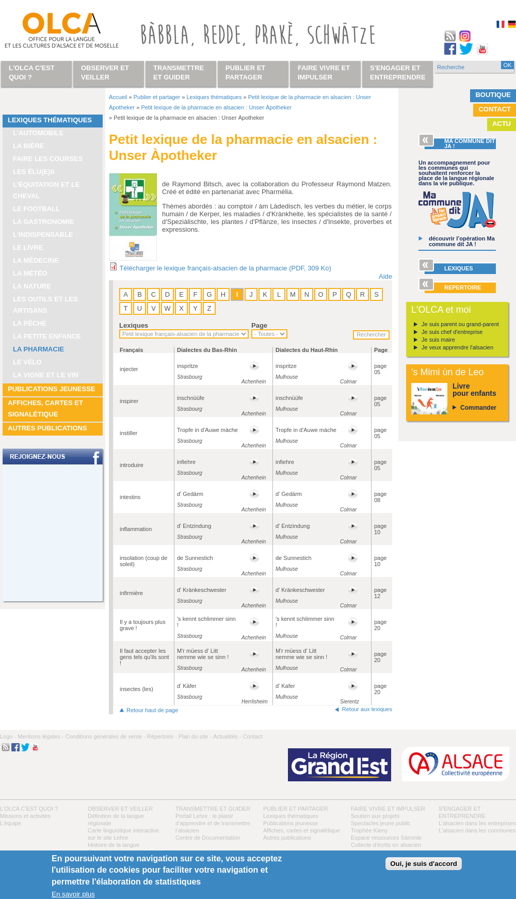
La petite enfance (47, 336)
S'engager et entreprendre (398, 72)
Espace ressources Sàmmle (386, 837)
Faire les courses (48, 159)
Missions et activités (25, 816)
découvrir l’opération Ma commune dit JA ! (462, 241)
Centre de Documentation (207, 837)
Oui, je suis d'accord (423, 864)
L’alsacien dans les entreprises (477, 823)
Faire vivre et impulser (388, 809)
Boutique (493, 95)
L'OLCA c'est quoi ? (29, 809)
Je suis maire (438, 339)
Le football (36, 209)
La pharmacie (38, 349)
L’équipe (10, 823)
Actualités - (227, 736)
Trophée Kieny (369, 830)
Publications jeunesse (51, 389)
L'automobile (38, 133)
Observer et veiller (120, 809)
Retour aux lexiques (367, 709)
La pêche (29, 323)
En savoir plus (73, 894)
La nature (32, 286)
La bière (28, 146)
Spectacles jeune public (381, 823)
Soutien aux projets (375, 816)
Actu (501, 123)
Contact (494, 109)
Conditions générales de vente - (105, 736)
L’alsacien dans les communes (477, 830)
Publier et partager (157, 97)
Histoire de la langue (113, 845)
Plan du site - (195, 736)
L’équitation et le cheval (46, 190)
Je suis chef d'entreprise (452, 332)
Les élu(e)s (34, 171)
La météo (30, 273)
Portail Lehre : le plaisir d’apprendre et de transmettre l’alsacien (212, 823)
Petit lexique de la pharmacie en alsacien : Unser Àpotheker (216, 107)
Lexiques (133, 325)
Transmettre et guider (212, 809)
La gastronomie (43, 222)
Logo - (8, 736)
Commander (478, 407)
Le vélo (27, 362)
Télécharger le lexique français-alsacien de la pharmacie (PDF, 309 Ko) (225, 268)
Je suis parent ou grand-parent (460, 324)
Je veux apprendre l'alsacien (457, 347)
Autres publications (47, 428)
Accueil (118, 97)
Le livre (28, 247)
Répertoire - (162, 736)
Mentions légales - (40, 736)
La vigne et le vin (45, 375)
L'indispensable (43, 234)
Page (259, 325)
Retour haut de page (152, 710)
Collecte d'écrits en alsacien (386, 845)
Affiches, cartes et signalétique (45, 408)
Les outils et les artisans (45, 304)
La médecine (36, 260)
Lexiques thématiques (50, 120)
